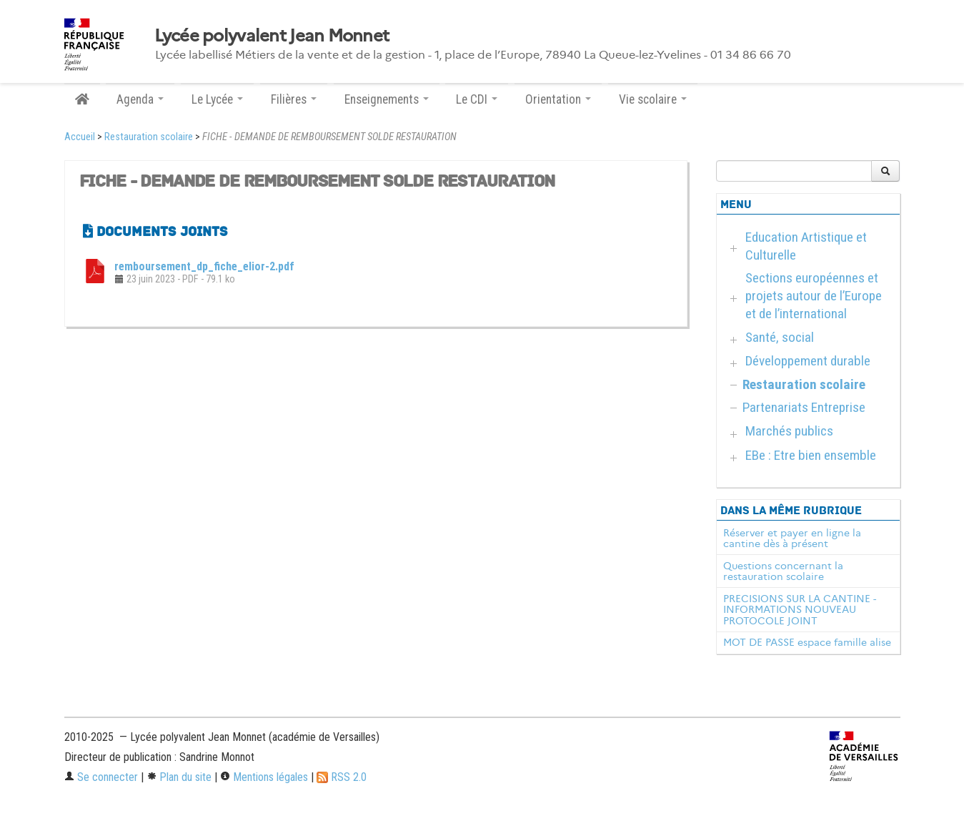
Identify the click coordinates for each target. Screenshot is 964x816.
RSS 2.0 (342, 777)
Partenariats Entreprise (803, 407)
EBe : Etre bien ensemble (810, 455)
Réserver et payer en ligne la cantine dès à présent (792, 538)
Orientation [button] (558, 99)
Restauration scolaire (148, 137)
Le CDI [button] (476, 99)
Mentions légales (264, 777)
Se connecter (101, 777)
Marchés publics (789, 431)
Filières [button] (294, 99)
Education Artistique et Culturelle (806, 246)
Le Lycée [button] (217, 99)
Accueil (79, 137)
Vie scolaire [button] (653, 99)
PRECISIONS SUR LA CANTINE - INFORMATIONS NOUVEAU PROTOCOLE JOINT (799, 610)
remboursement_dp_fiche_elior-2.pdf (204, 266)
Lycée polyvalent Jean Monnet (271, 36)
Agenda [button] (140, 99)
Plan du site (179, 777)
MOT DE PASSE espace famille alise (807, 642)
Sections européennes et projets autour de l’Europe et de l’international (813, 296)
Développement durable (807, 361)
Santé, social (779, 337)
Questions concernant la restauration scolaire (783, 571)
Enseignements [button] (386, 99)
